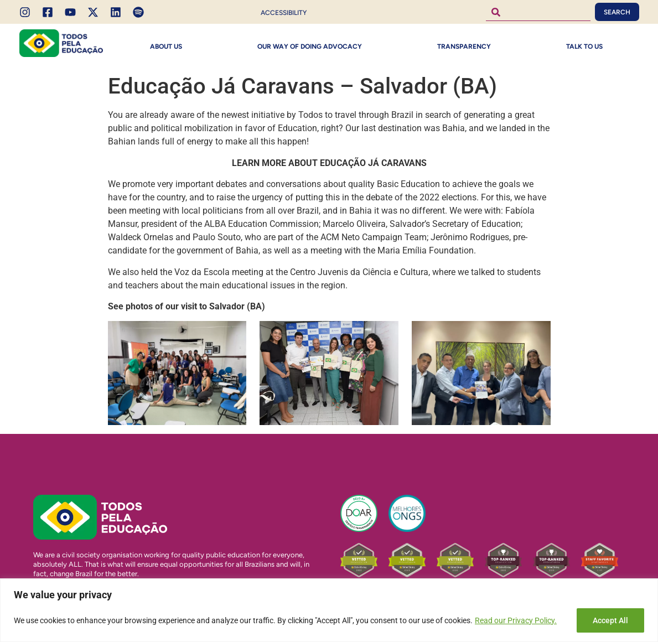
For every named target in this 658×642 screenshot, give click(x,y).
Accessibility (284, 13)
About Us (166, 46)
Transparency (464, 46)
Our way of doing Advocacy (309, 46)
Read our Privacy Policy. (516, 620)
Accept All (610, 620)
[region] (329, 610)
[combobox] (538, 12)
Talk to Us (584, 46)
